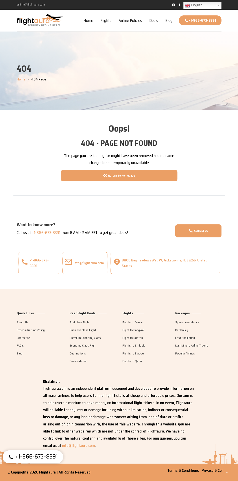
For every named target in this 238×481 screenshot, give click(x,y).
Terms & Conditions (183, 470)
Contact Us (198, 230)
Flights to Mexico (133, 322)
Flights (105, 20)
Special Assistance (187, 322)
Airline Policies (130, 20)
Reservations (78, 361)
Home (88, 20)
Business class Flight (83, 330)
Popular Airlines (185, 353)
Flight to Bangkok (133, 330)
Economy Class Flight (83, 345)
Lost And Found (185, 337)
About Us (22, 322)
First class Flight (80, 322)
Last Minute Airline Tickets (191, 345)
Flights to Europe (133, 353)
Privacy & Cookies (216, 470)
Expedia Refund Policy (31, 330)
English (194, 5)
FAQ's (20, 345)
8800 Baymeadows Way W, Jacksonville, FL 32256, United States (160, 262)
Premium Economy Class (85, 337)
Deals (153, 20)
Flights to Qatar (132, 361)
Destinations (78, 353)
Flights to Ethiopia (133, 345)
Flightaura (48, 472)
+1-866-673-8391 (200, 20)
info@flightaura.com (31, 4)
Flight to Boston (132, 337)
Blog (168, 20)
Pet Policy (181, 330)
